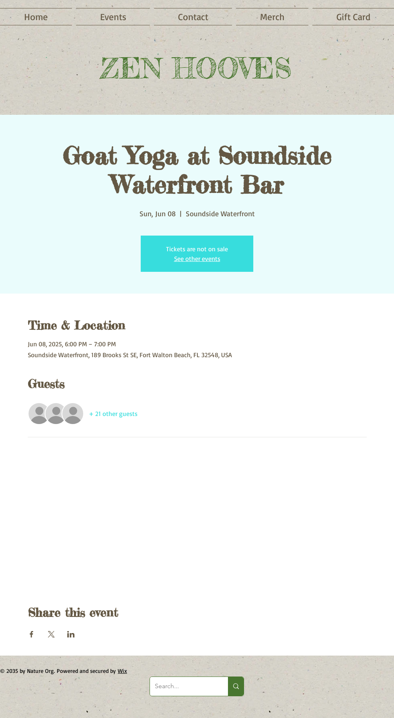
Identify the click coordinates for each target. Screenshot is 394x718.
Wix (122, 670)
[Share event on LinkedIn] (71, 634)
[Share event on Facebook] (31, 634)
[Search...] (183, 686)
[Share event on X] (51, 634)
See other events (197, 259)
